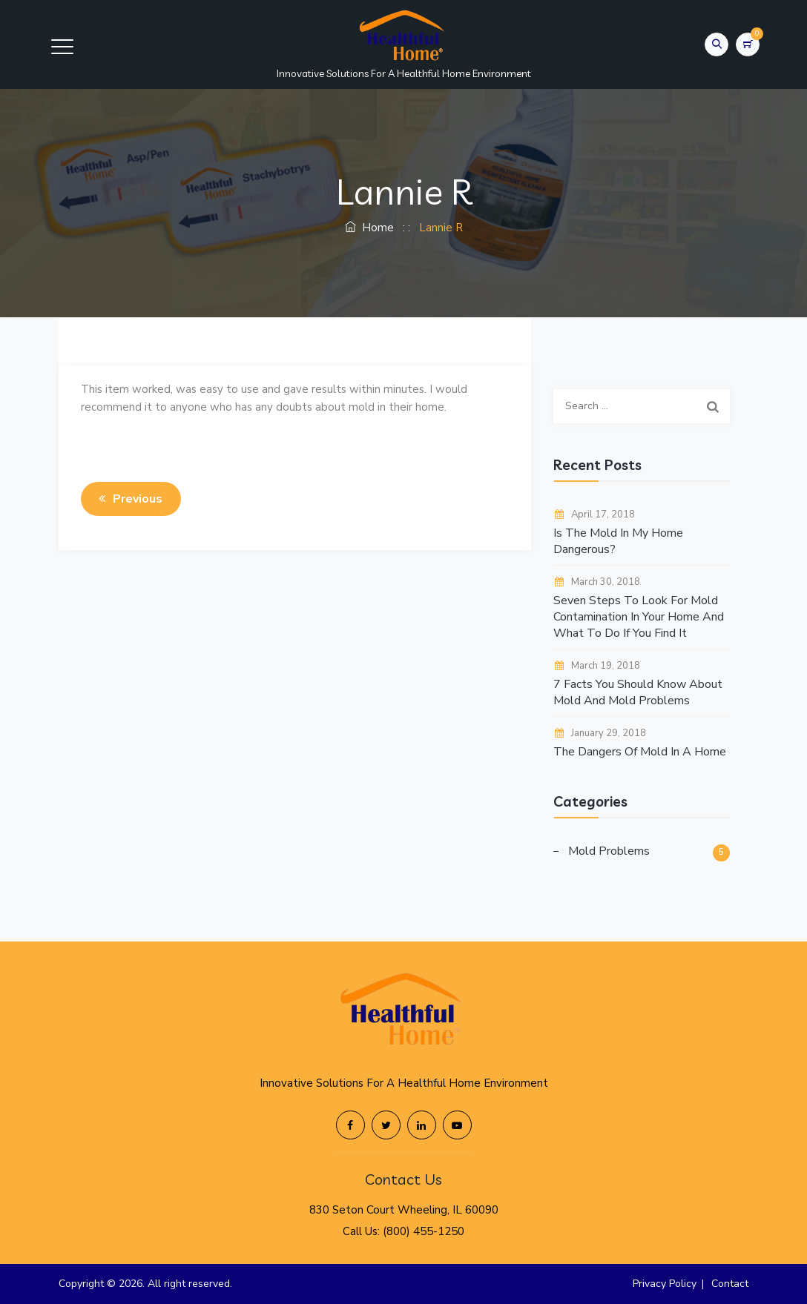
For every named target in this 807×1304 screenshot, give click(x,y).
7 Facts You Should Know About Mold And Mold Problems (637, 692)
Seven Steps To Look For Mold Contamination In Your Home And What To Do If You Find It (638, 616)
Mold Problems (609, 851)
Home (369, 227)
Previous (127, 499)
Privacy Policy (664, 1284)
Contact (729, 1284)
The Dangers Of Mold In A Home (639, 752)
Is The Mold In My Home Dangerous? (618, 541)
